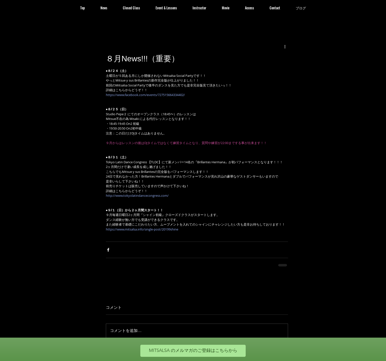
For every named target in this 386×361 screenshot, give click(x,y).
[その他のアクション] (285, 46)
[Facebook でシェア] (108, 249)
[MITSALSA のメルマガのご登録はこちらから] (193, 351)
